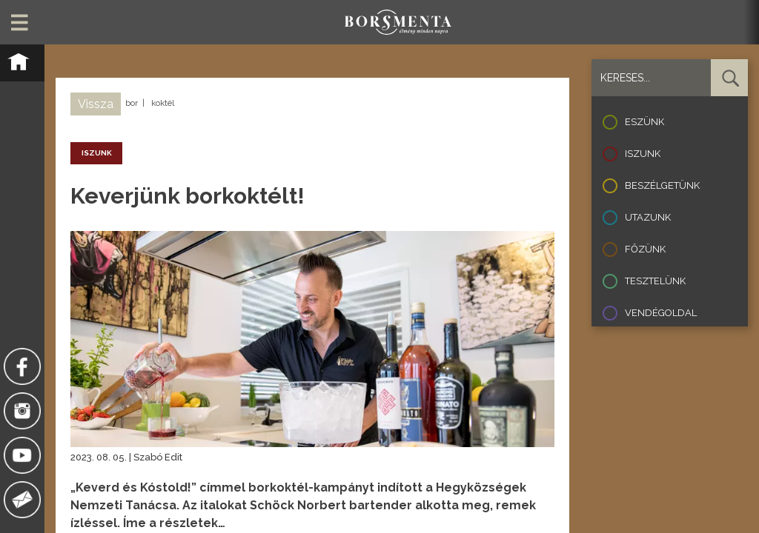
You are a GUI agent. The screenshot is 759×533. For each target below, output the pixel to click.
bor (131, 103)
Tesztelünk (655, 280)
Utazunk (648, 217)
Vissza (95, 104)
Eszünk (644, 121)
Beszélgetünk (662, 185)
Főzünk (645, 249)
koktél (162, 103)
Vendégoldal (661, 312)
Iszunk (642, 153)
